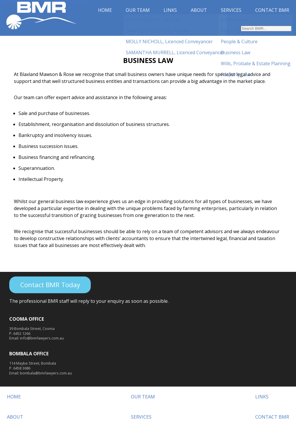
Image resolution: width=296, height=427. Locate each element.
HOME (105, 10)
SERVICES (231, 10)
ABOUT (199, 10)
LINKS (170, 10)
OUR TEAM (138, 10)
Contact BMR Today (50, 284)
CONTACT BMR (272, 10)
